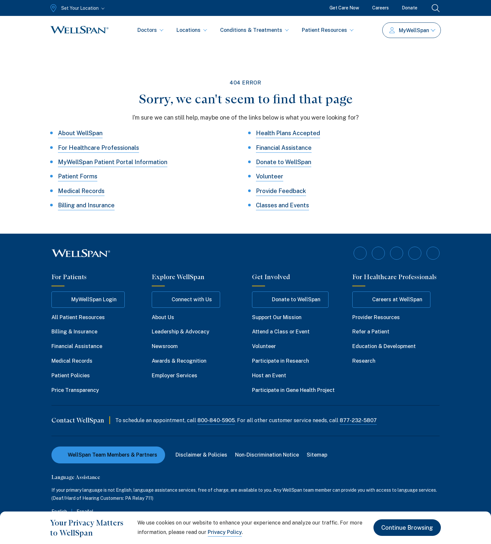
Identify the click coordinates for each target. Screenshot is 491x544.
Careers (380, 7)
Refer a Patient (370, 332)
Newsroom (165, 346)
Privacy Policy (225, 532)
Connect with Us (186, 300)
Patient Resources (328, 30)
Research (363, 361)
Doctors (150, 30)
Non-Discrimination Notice (267, 455)
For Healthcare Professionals (98, 147)
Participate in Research (280, 361)
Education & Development (384, 346)
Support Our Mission (277, 317)
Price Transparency (75, 390)
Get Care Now (344, 7)
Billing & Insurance (74, 332)
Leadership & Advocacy (180, 332)
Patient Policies (70, 375)
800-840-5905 (216, 420)
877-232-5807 (358, 420)
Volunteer (269, 176)
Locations (191, 30)
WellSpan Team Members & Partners (108, 455)
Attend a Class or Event (281, 332)
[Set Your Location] (76, 8)
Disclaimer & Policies (201, 455)
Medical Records (81, 191)
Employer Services (174, 375)
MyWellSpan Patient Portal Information (112, 162)
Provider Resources (376, 317)
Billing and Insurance (86, 205)
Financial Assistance (284, 147)
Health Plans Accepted (288, 133)
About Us (163, 317)
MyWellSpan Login (88, 300)
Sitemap (317, 455)
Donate (409, 7)
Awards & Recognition (179, 361)
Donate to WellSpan (283, 162)
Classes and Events (282, 205)
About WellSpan (80, 133)
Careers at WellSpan (391, 300)
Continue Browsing (407, 527)
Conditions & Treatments (254, 30)
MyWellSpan (412, 30)
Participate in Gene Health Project (293, 390)
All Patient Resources (78, 317)
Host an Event (269, 375)
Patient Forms (77, 176)
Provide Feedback (281, 191)
